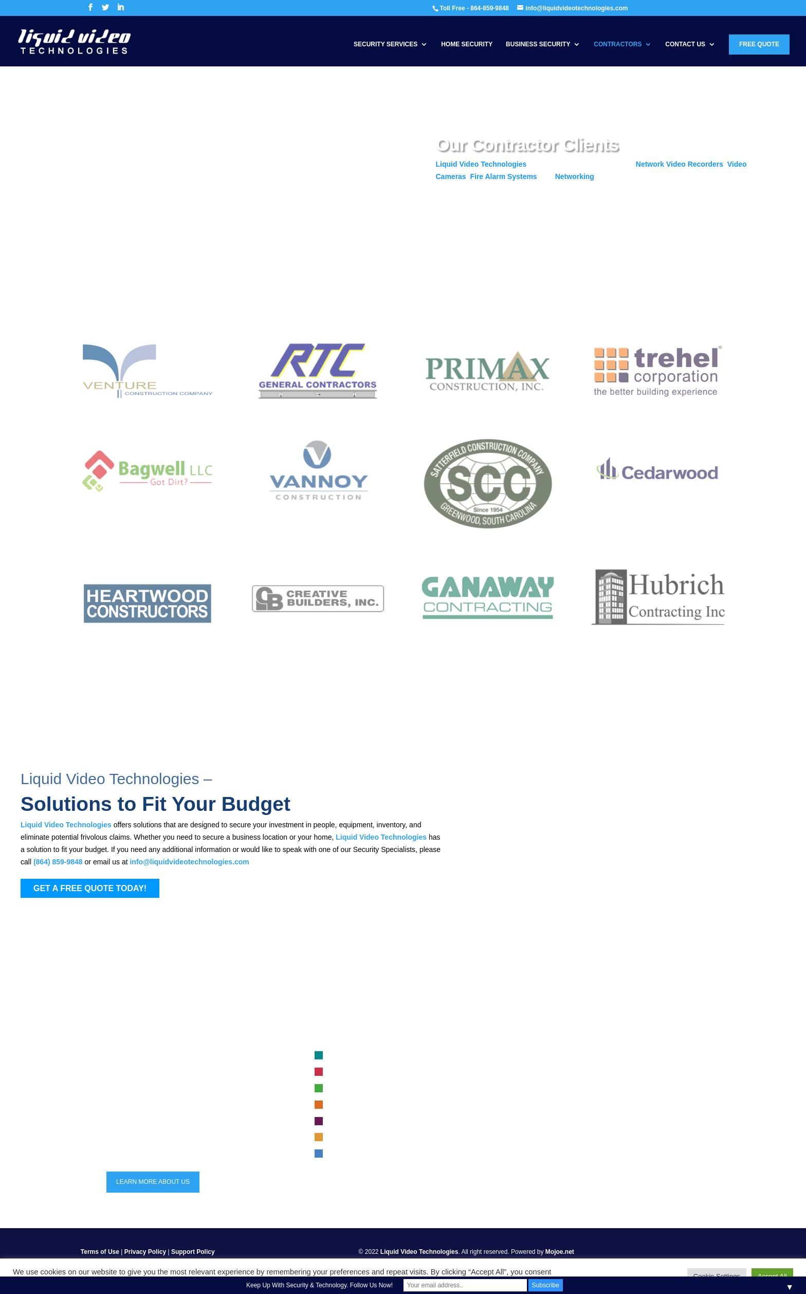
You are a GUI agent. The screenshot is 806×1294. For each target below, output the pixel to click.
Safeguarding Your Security (578, 1088)
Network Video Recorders (679, 164)
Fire (336, 1072)
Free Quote (759, 44)
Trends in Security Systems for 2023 (590, 1105)
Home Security (466, 44)
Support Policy (193, 1251)
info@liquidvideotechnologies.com (189, 862)
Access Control (351, 1105)
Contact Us (685, 44)
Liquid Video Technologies (481, 164)
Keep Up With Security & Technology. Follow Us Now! (319, 1285)
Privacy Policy (145, 1251)
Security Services (385, 44)
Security (342, 1121)
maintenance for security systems (587, 1121)
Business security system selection (588, 1055)
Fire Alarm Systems (503, 176)
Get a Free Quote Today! (492, 215)
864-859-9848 (138, 1112)
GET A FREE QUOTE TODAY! (89, 888)
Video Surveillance (356, 1055)
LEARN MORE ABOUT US (153, 1181)
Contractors (618, 44)
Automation (346, 1137)
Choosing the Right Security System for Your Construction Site (626, 1072)
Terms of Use (100, 1251)
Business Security (538, 44)
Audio (338, 1154)
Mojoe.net (559, 1251)
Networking (574, 176)
